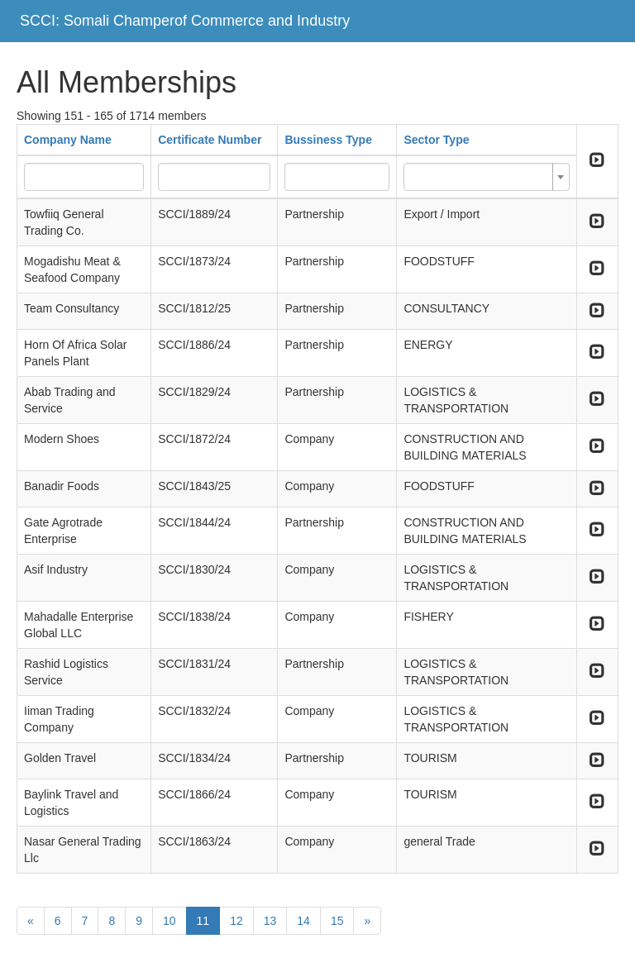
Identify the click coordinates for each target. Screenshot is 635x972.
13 (270, 920)
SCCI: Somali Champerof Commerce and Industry (185, 20)
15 (337, 920)
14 (303, 920)
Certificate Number (209, 139)
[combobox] (486, 177)
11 (203, 920)
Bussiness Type (328, 139)
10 (169, 920)
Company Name (68, 139)
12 (236, 920)
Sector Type (436, 139)
